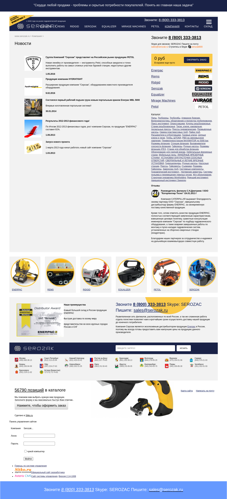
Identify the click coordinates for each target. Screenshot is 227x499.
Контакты (192, 26)
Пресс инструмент (160, 123)
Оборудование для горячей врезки (168, 152)
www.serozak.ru (22, 36)
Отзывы (155, 185)
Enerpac (46, 26)
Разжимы (197, 166)
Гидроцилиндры (173, 163)
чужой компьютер (34, 451)
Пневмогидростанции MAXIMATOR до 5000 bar (185, 140)
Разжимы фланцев (160, 143)
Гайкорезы (177, 146)
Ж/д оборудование (202, 174)
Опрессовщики (177, 123)
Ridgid (74, 26)
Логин (14, 436)
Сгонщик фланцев (180, 143)
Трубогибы (175, 118)
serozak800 (195, 47)
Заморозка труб (170, 169)
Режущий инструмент (197, 177)
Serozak (90, 26)
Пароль (14, 443)
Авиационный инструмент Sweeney (168, 180)
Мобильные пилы (167, 155)
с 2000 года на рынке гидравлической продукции (46, 21)
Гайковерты (175, 166)
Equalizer (109, 26)
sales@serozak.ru (159, 47)
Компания (172, 26)
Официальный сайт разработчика (40, 472)
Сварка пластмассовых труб (174, 132)
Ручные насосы (191, 146)
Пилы (154, 118)
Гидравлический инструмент (165, 172)
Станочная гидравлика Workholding (168, 177)
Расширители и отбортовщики (166, 135)
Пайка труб (194, 132)
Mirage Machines (134, 26)
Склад (208, 26)
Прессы (164, 166)
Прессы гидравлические (184, 129)
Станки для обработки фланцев (183, 149)
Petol (155, 26)
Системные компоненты (191, 169)
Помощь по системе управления (31, 466)
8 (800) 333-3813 (184, 37)
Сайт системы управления (36, 476)
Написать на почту (205, 391)
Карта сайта (187, 391)
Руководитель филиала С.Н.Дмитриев (181, 191)
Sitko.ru (29, 415)
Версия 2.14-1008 (67, 476)
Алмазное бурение (190, 118)
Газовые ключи (189, 135)
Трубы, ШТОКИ (173, 138)
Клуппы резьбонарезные (198, 123)
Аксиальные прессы (161, 129)
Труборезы (163, 118)
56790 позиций (29, 390)
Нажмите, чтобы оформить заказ (41, 405)
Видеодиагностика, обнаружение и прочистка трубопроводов (181, 121)
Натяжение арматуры (191, 172)
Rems (61, 26)
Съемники (187, 166)
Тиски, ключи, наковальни (189, 126)
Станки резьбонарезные (163, 126)
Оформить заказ (196, 60)
